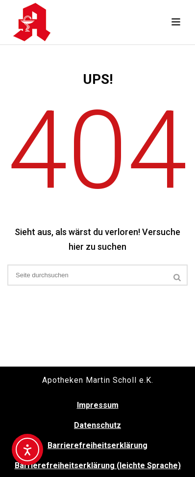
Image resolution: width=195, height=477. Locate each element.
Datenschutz (97, 425)
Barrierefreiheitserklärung (97, 445)
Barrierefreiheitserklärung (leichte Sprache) (98, 465)
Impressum (98, 405)
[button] (176, 22)
